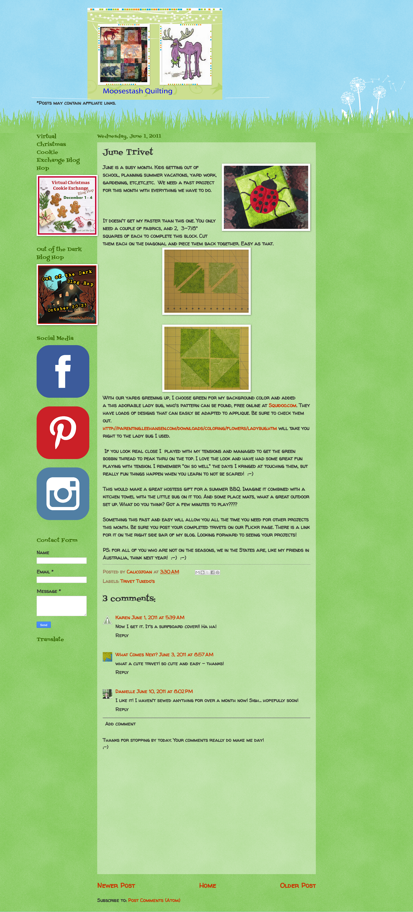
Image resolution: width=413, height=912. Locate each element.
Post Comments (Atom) (154, 900)
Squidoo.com (282, 405)
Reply (122, 635)
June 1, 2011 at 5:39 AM (158, 617)
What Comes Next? (136, 654)
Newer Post (116, 885)
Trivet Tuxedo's (137, 581)
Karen (122, 617)
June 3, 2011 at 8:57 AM (186, 654)
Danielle (125, 691)
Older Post (298, 885)
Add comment (120, 723)
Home (207, 885)
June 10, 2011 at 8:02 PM (165, 691)
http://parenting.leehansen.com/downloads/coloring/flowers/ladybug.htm (190, 428)
